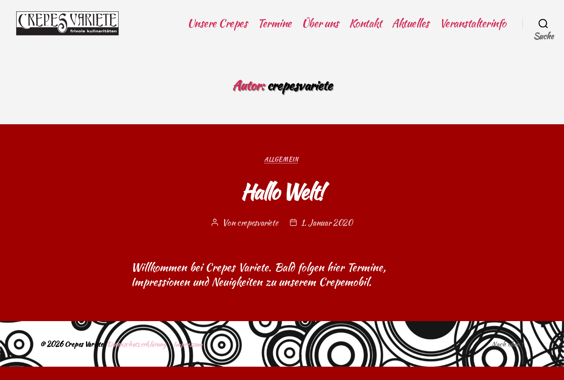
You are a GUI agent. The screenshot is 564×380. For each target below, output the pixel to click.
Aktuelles (410, 29)
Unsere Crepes (217, 29)
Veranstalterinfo (472, 29)
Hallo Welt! (282, 203)
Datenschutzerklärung (141, 357)
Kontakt (365, 29)
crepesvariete (257, 236)
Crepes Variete (85, 357)
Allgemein (282, 173)
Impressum (195, 357)
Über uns (320, 29)
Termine (274, 29)
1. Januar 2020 (328, 236)
